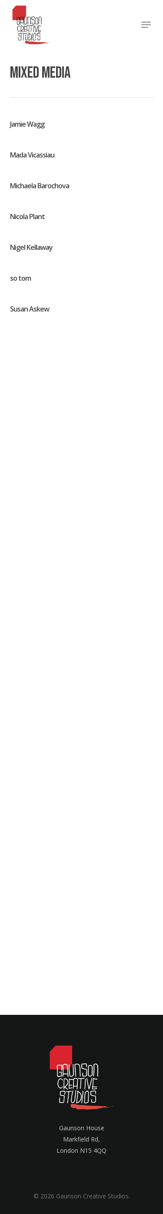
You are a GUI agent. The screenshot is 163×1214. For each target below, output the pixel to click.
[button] (146, 24)
